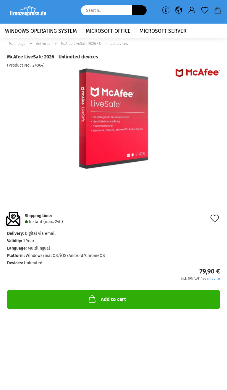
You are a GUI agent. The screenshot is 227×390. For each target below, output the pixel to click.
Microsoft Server (163, 31)
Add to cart (106, 299)
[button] (178, 10)
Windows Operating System (41, 31)
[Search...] (139, 10)
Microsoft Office (108, 31)
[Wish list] (204, 10)
